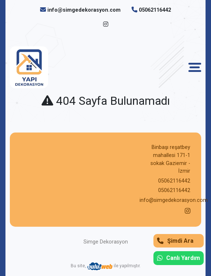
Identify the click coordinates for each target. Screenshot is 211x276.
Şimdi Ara (175, 240)
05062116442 (155, 10)
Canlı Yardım (178, 257)
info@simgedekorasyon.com (84, 10)
